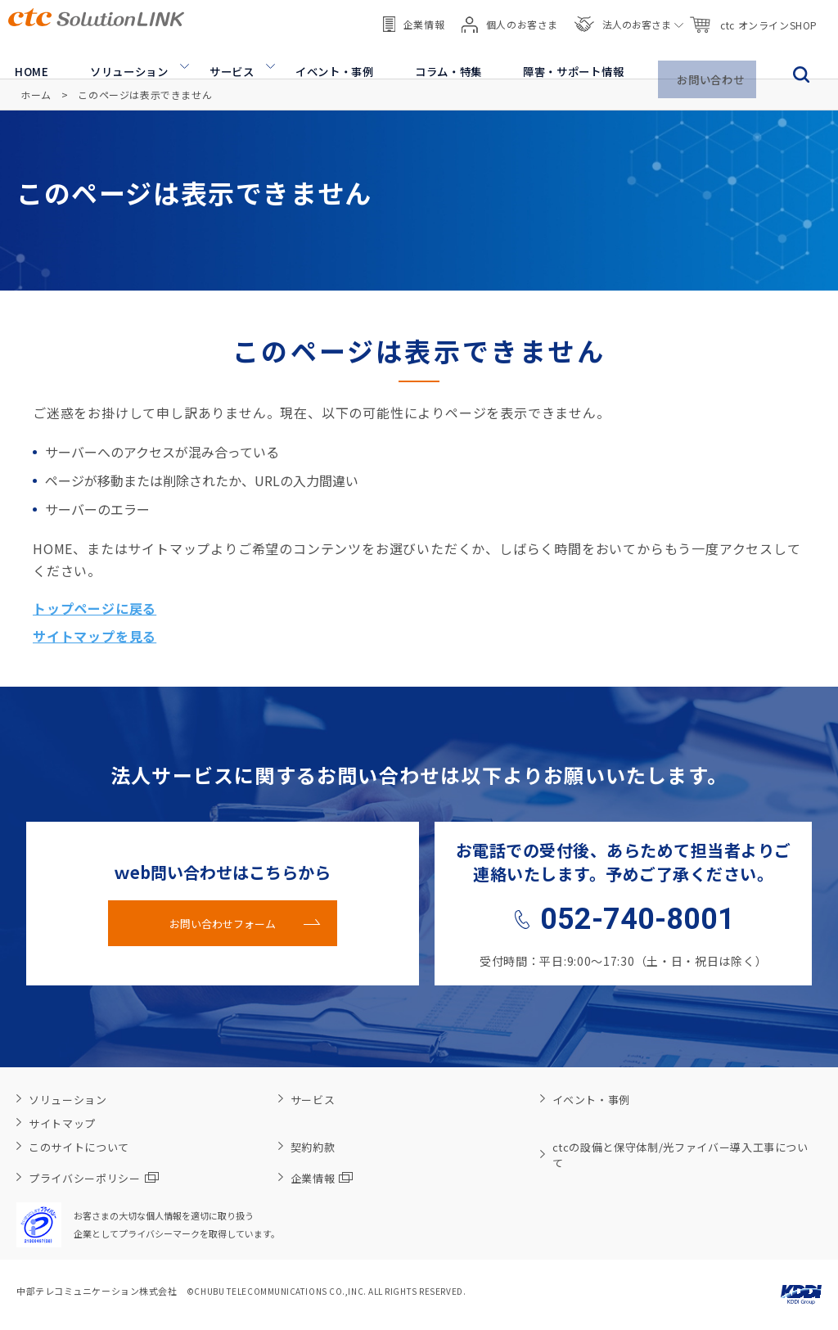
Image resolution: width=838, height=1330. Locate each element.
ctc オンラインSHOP (753, 16)
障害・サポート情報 (571, 56)
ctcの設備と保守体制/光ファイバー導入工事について (680, 1154)
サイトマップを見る (94, 636)
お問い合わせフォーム (222, 923)
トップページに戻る (94, 608)
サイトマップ (62, 1123)
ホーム (36, 94)
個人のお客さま (510, 16)
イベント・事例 (328, 56)
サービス (225, 56)
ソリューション (122, 56)
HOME (25, 56)
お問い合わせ (711, 56)
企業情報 (413, 16)
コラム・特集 (444, 56)
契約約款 (313, 1147)
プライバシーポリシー (94, 1178)
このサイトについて (79, 1147)
